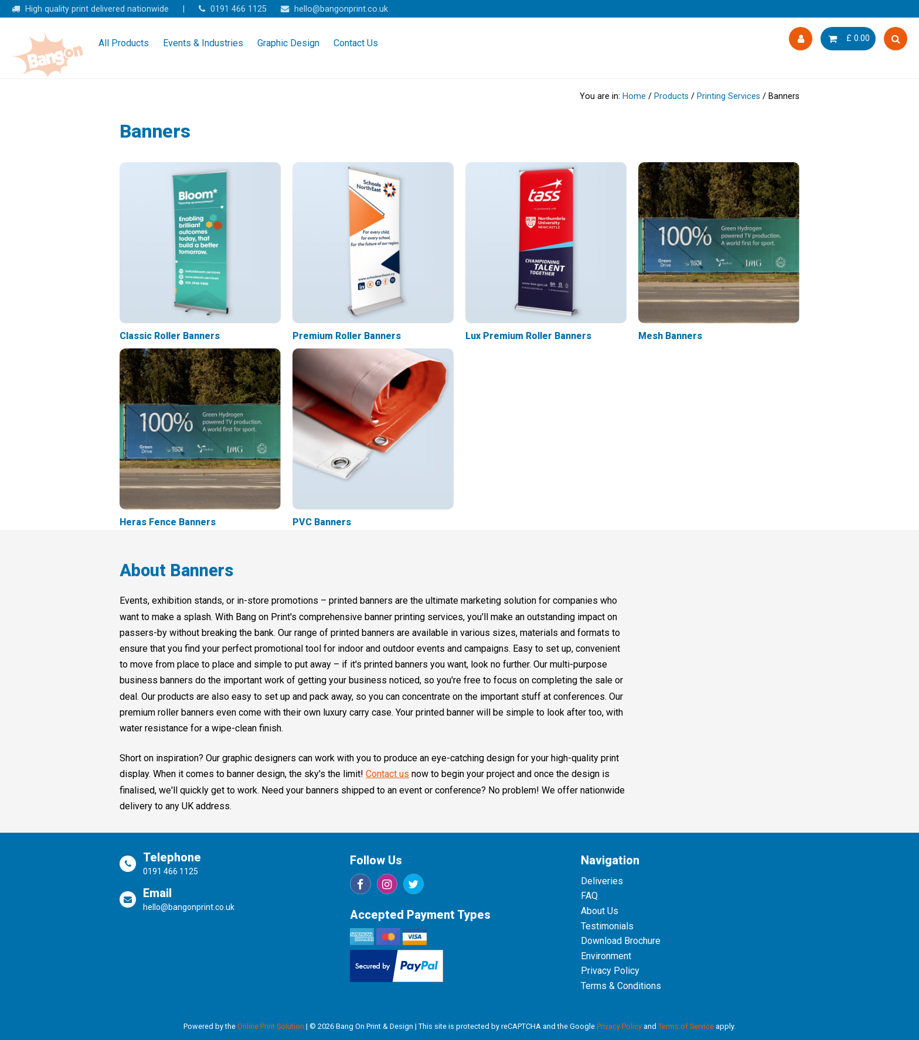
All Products (123, 43)
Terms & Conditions (621, 985)
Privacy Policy (610, 970)
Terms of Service (686, 1026)
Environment (606, 956)
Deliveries (602, 881)
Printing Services (728, 96)
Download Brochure (621, 940)
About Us (599, 910)
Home (634, 96)
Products (671, 96)
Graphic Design (288, 43)
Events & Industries (203, 43)
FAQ (589, 895)
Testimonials (607, 926)
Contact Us (355, 43)
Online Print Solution (270, 1026)
